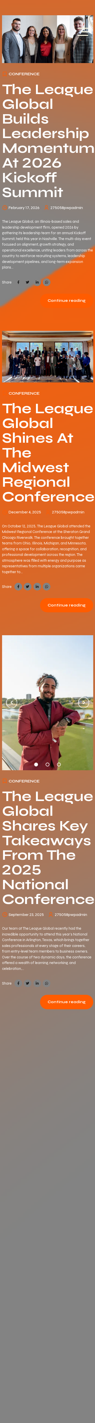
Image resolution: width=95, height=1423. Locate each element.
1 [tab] (36, 763)
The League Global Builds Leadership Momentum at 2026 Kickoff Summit (48, 141)
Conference (24, 74)
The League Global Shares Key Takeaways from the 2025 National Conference (48, 848)
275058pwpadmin (66, 207)
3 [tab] (59, 763)
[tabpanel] (47, 702)
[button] (11, 702)
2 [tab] (47, 763)
